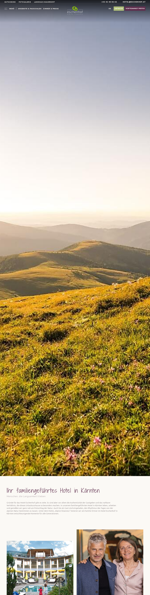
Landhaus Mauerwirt (44, 2)
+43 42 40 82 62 (108, 2)
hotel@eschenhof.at (133, 2)
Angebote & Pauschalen (30, 8)
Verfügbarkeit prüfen (135, 8)
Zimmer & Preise (51, 8)
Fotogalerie (25, 2)
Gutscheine (10, 2)
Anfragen (119, 8)
